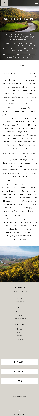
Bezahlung (19, 312)
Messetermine (19, 301)
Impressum (19, 362)
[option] (19, 30)
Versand (19, 315)
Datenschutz (20, 371)
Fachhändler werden (19, 318)
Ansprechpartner (19, 339)
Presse (19, 329)
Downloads (19, 295)
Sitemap (19, 298)
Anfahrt (19, 332)
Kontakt (19, 336)
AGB (20, 381)
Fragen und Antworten (19, 291)
